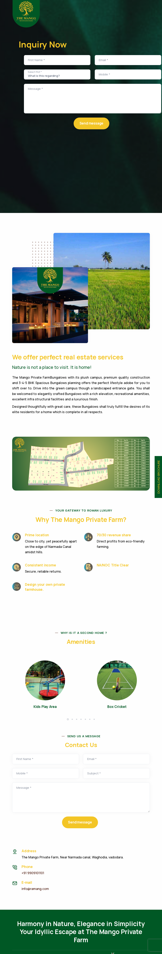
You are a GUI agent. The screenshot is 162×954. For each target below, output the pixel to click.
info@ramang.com (35, 889)
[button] (68, 719)
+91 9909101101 (33, 873)
